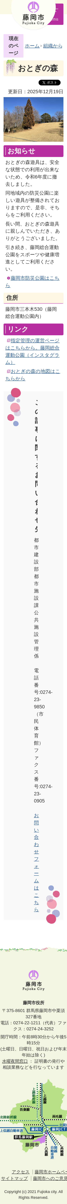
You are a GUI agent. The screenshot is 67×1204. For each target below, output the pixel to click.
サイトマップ (14, 1178)
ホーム (32, 45)
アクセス (21, 1171)
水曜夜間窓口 (15, 1061)
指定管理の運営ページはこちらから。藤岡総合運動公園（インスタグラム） (32, 351)
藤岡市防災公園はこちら (32, 281)
